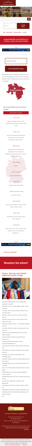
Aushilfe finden (23, 25)
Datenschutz (14, 427)
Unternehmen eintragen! (16, 112)
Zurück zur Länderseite (10, 252)
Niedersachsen (17, 32)
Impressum (26, 429)
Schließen (24, 444)
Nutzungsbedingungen (23, 427)
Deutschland (7, 32)
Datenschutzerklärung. (14, 444)
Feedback (7, 427)
